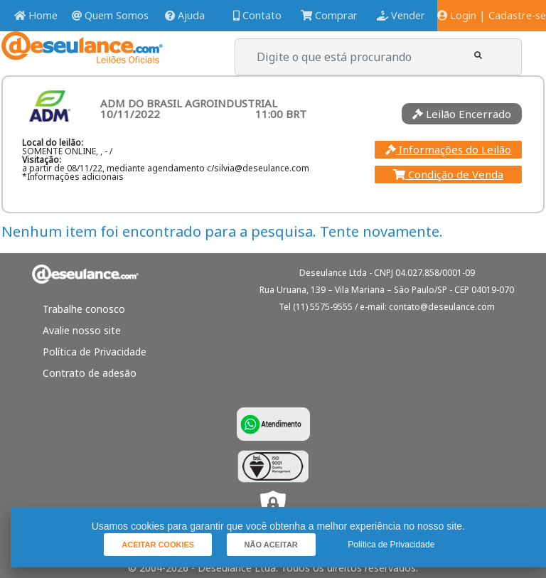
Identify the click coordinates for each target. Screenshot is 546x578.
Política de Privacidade (94, 351)
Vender (401, 15)
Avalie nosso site (82, 330)
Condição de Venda (448, 174)
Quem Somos (110, 15)
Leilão (461, 114)
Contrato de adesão (89, 373)
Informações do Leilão (448, 149)
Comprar (329, 15)
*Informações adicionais (73, 177)
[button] (478, 55)
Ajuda (185, 15)
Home (36, 15)
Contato (257, 15)
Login (456, 15)
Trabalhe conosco (84, 309)
